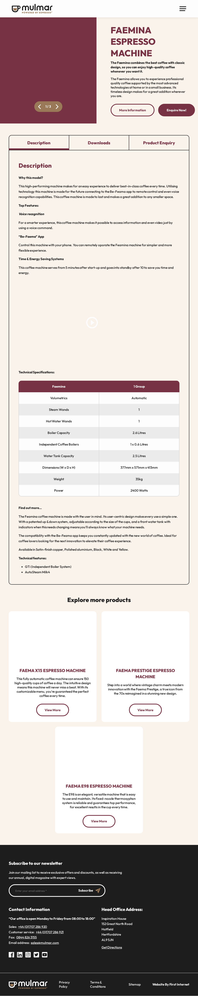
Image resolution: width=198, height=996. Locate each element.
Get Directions (112, 947)
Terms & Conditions (98, 984)
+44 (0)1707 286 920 (32, 927)
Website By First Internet (170, 984)
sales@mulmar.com (45, 943)
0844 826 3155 (26, 937)
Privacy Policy (64, 984)
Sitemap (135, 984)
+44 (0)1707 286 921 (50, 932)
